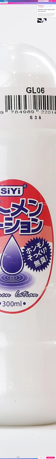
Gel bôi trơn (5, 2)
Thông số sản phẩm (41, 7)
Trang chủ (2, 2)
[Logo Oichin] (6, 1)
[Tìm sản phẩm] (49, 1)
